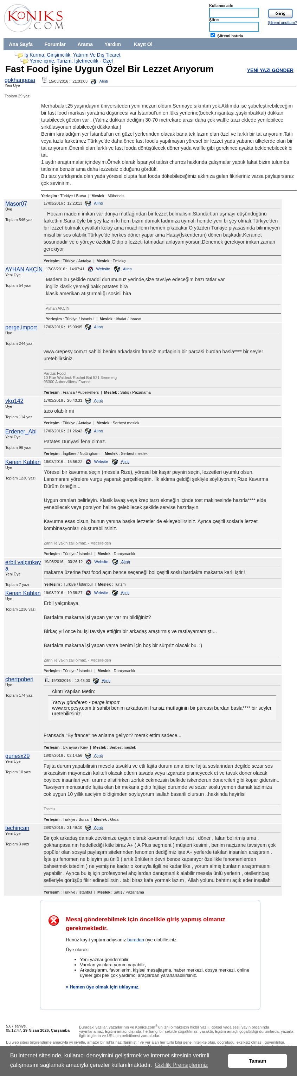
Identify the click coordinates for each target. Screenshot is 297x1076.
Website (99, 269)
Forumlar (55, 44)
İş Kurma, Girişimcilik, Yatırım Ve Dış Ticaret (72, 55)
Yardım (112, 44)
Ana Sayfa (21, 44)
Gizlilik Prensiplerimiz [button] (181, 1065)
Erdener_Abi (21, 431)
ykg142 (14, 401)
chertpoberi (19, 679)
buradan (135, 939)
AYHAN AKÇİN (24, 269)
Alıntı (99, 81)
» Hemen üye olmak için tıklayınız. (103, 987)
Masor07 (16, 204)
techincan (17, 828)
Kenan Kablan (23, 462)
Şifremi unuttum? (282, 22)
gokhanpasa (20, 80)
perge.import (21, 327)
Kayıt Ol (143, 44)
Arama (85, 44)
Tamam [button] (257, 1061)
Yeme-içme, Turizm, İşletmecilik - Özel (71, 61)
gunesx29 (17, 756)
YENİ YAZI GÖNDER (270, 70)
